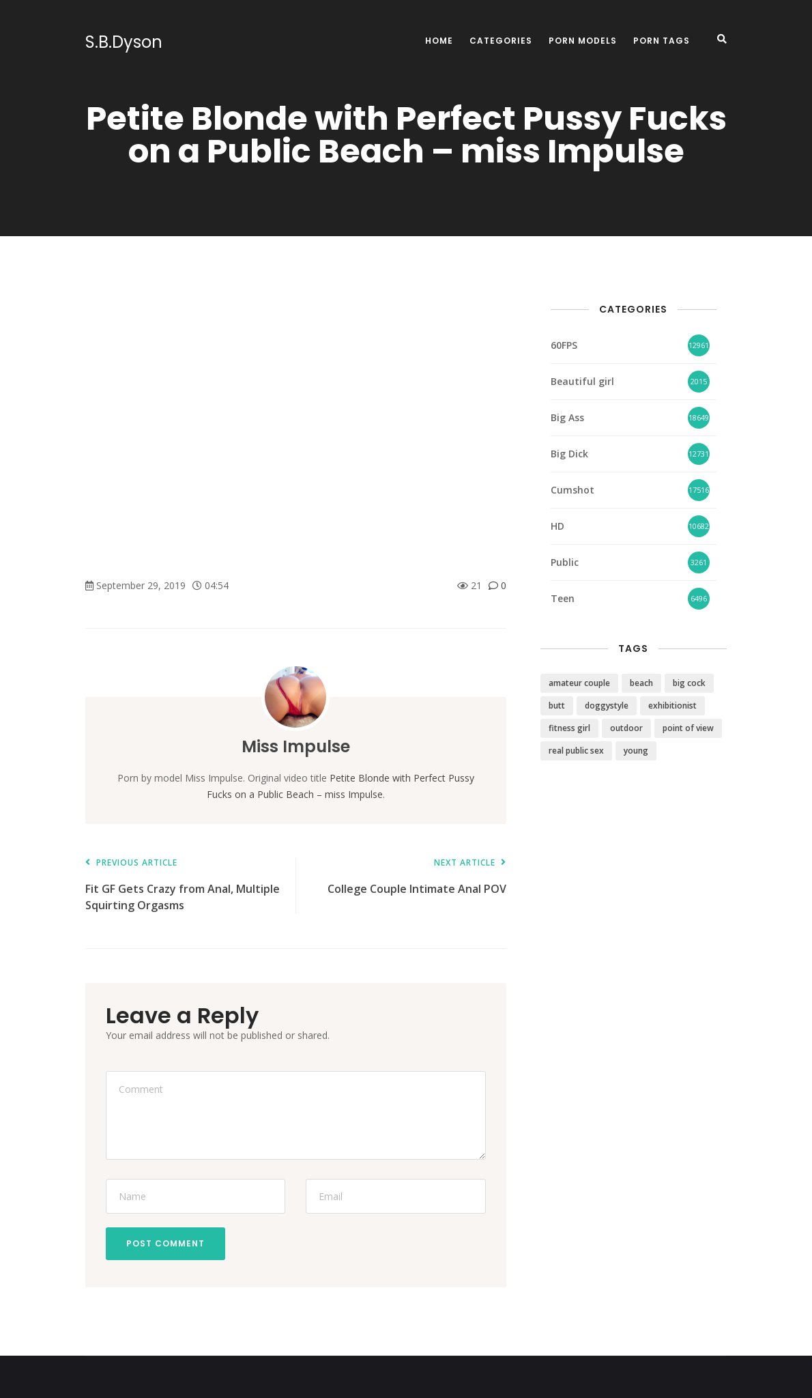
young (636, 750)
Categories (500, 40)
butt (557, 705)
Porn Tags (661, 40)
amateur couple (579, 683)
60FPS (564, 345)
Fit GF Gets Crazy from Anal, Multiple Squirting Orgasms (183, 885)
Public (565, 562)
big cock (689, 683)
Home (439, 40)
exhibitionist (672, 705)
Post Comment (165, 1243)
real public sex (576, 750)
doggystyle (606, 705)
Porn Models (583, 40)
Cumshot (572, 489)
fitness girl (569, 728)
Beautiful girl (582, 381)
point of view (688, 728)
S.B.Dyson (123, 42)
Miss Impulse (296, 746)
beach (641, 683)
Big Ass (567, 417)
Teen (563, 598)
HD (557, 525)
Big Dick (569, 453)
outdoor (626, 728)
